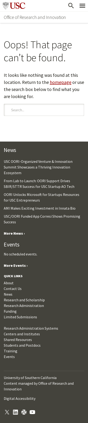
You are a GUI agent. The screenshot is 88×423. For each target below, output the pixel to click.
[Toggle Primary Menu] (82, 5)
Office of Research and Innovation (35, 17)
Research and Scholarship (24, 300)
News (8, 294)
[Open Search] (71, 5)
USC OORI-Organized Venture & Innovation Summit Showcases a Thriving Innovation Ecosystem (38, 167)
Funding (10, 311)
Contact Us (13, 288)
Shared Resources (18, 339)
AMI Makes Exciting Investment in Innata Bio (40, 208)
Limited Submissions (20, 317)
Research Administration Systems (31, 328)
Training (10, 351)
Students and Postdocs (22, 345)
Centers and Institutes (22, 334)
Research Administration (24, 305)
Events (9, 356)
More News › (14, 233)
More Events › (16, 265)
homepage (60, 82)
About (9, 283)
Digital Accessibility (19, 398)
